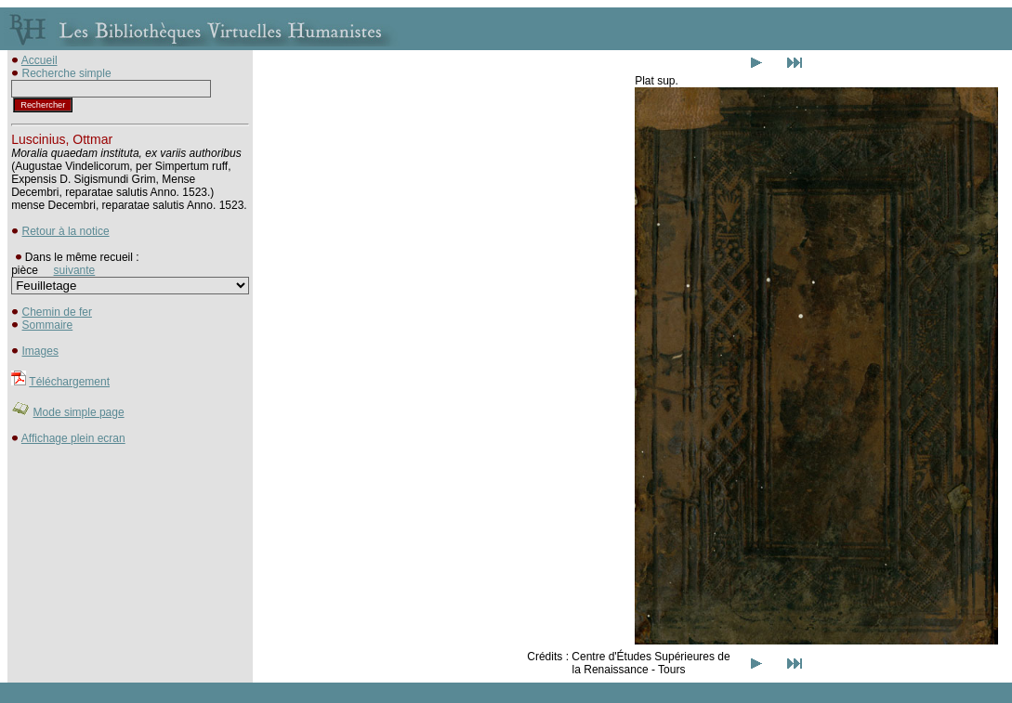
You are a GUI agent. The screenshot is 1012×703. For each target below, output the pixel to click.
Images (40, 351)
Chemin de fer (57, 312)
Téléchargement (69, 381)
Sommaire (47, 325)
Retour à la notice (66, 231)
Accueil (39, 60)
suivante (75, 270)
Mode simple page (79, 412)
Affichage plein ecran (73, 438)
